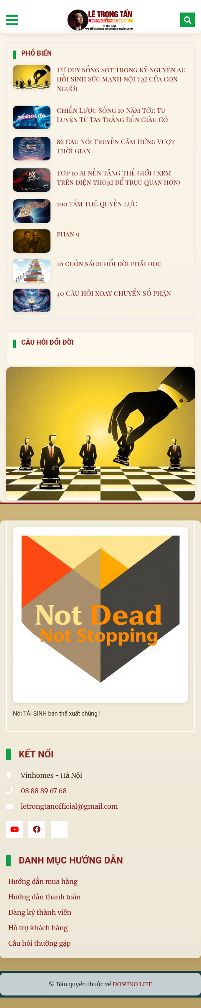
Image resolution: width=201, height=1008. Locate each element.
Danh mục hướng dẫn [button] (71, 860)
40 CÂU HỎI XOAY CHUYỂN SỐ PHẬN (114, 293)
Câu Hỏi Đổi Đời (47, 342)
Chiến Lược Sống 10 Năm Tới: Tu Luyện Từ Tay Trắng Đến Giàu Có (112, 115)
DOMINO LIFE (132, 984)
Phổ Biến (36, 53)
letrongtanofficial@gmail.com (69, 806)
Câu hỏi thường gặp (39, 943)
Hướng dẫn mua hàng (43, 881)
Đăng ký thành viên (39, 912)
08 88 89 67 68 (44, 791)
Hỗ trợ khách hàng (38, 928)
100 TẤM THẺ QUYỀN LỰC (97, 203)
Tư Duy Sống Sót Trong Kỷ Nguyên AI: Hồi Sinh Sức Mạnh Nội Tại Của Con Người (121, 79)
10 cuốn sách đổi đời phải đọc (109, 263)
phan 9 (68, 233)
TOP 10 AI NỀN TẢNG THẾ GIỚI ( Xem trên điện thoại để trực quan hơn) (118, 177)
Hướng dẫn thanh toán (44, 897)
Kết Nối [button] (36, 754)
